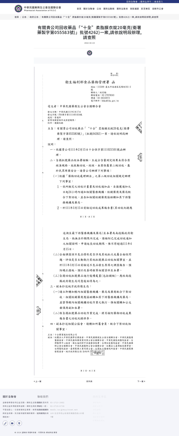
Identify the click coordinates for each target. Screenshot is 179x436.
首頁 (79, 8)
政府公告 (34, 16)
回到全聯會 (132, 1)
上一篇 (38, 381)
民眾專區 (145, 8)
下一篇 (141, 381)
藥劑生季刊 (146, 1)
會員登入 (158, 1)
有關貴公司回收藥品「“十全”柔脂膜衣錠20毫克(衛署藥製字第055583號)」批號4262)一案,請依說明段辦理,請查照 (100, 16)
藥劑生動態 (109, 8)
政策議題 (134, 8)
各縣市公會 (157, 8)
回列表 (89, 381)
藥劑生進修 (122, 8)
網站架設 (49, 432)
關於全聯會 (89, 8)
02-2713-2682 (37, 402)
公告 (99, 8)
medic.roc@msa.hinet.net (44, 409)
